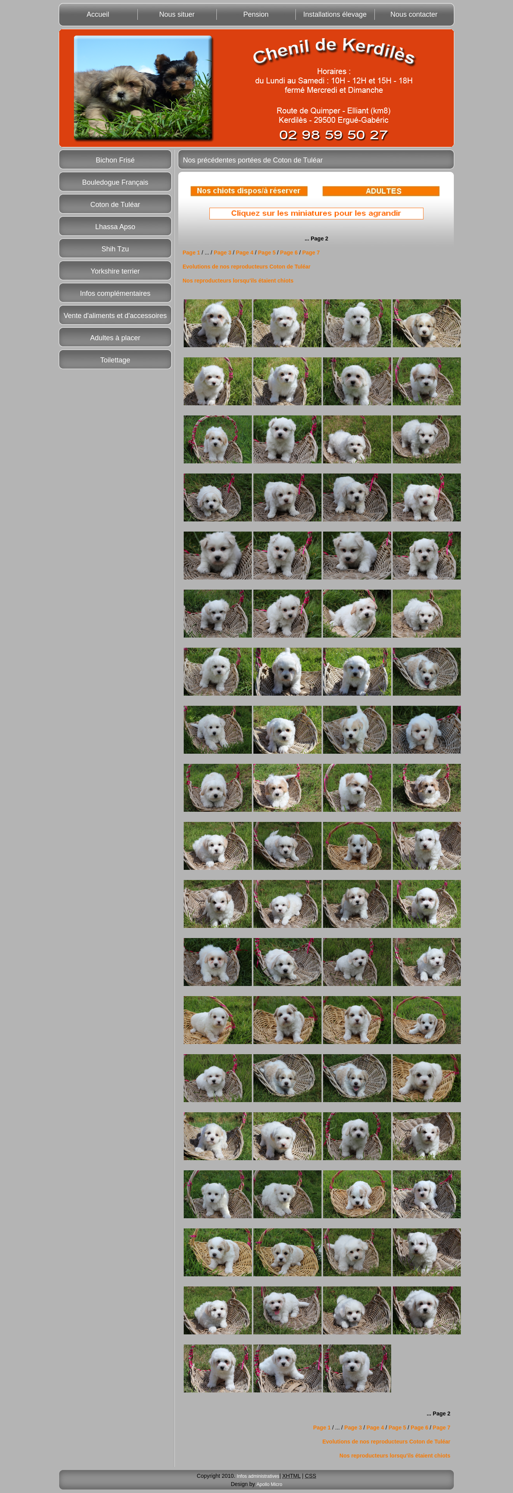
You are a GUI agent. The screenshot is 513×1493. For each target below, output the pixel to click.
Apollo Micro (269, 1484)
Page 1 (191, 252)
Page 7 (310, 252)
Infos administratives (258, 1476)
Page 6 (289, 252)
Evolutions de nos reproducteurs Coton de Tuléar (247, 266)
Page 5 (267, 252)
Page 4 (244, 252)
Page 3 (223, 252)
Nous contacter (413, 14)
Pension (256, 14)
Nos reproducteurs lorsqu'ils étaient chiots (238, 280)
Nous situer (177, 14)
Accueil (97, 14)
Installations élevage (335, 14)
